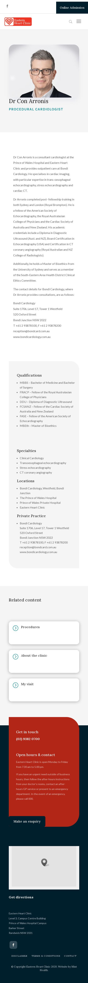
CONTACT (70, 955)
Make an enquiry (27, 821)
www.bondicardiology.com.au (31, 336)
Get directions (21, 897)
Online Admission (72, 7)
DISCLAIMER (19, 955)
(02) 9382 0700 (26, 739)
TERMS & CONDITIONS (46, 955)
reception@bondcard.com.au (31, 331)
